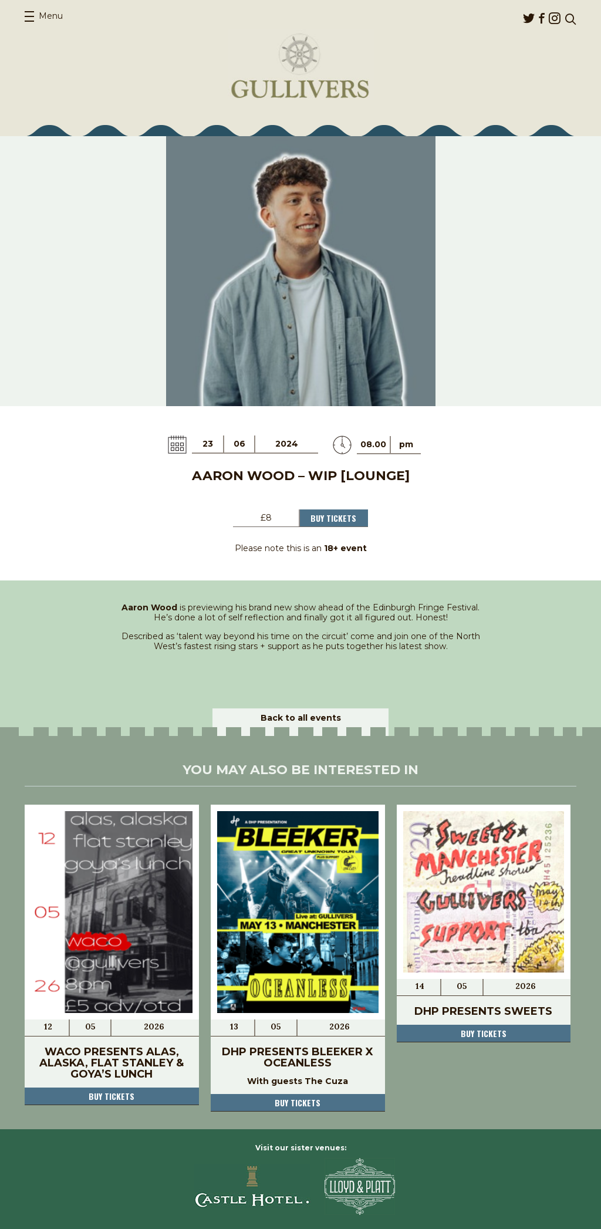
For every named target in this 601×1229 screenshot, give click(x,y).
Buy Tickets (333, 518)
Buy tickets (111, 1096)
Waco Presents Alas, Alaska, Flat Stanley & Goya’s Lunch (111, 1063)
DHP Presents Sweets (483, 1011)
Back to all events (301, 718)
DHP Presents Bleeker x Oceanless (297, 1057)
